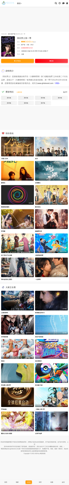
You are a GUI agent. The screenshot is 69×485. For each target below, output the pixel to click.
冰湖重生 (38, 183)
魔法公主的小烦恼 (6, 433)
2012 (31, 45)
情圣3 (3, 361)
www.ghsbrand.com (45, 83)
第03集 (43, 98)
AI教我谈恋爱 (39, 255)
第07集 (43, 103)
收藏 (51, 61)
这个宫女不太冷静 (6, 255)
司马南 (40, 51)
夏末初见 (38, 207)
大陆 (27, 45)
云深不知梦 (38, 433)
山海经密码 (4, 312)
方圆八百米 (4, 158)
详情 (57, 83)
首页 (9, 34)
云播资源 (19, 92)
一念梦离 (38, 279)
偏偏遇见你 (38, 231)
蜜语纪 (3, 183)
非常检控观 (4, 337)
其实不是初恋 (39, 337)
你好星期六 (38, 361)
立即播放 (17, 61)
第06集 (26, 103)
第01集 (9, 98)
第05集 (9, 103)
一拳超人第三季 (40, 409)
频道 (19, 3)
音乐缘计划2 (39, 385)
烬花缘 (3, 231)
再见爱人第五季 (6, 385)
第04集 (60, 98)
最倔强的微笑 (5, 207)
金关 (36, 158)
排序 (65, 92)
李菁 (36, 51)
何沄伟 (32, 51)
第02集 (26, 98)
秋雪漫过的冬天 (40, 312)
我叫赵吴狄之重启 (6, 279)
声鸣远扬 (4, 409)
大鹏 (22, 51)
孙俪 (28, 51)
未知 (17, 83)
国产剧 (13, 34)
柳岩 (25, 51)
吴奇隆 (44, 51)
